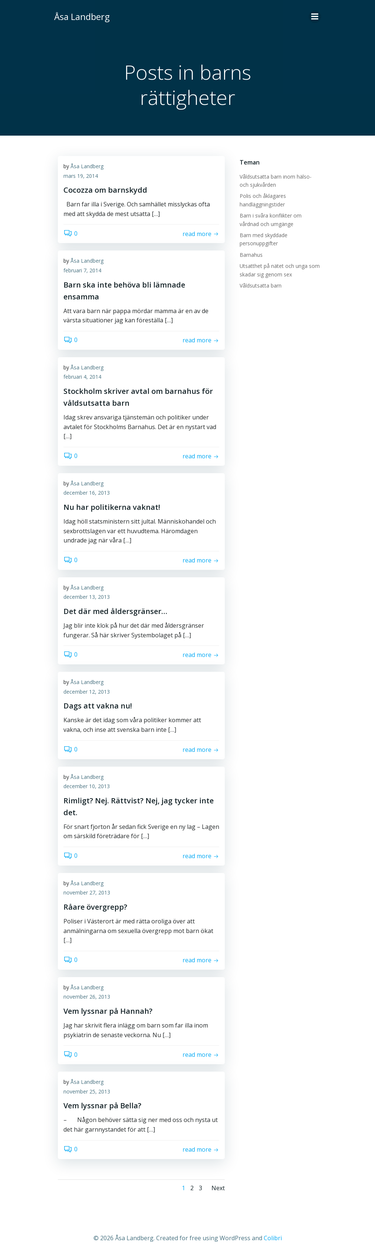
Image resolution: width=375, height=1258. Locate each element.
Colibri (273, 1238)
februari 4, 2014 (82, 376)
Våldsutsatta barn (261, 285)
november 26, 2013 (86, 996)
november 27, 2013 (86, 892)
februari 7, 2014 (82, 270)
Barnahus (251, 254)
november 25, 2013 (86, 1091)
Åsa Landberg (86, 166)
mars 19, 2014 (80, 175)
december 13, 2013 (86, 596)
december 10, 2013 (86, 786)
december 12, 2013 (86, 691)
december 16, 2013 (86, 492)
